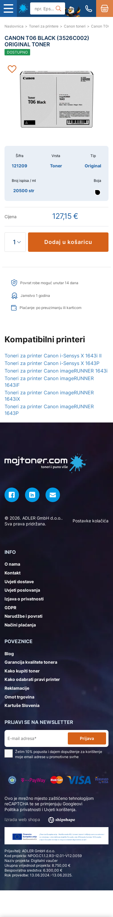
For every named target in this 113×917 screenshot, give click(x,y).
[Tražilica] (47, 8)
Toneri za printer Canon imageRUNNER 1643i (56, 371)
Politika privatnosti (23, 809)
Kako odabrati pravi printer (32, 679)
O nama (12, 564)
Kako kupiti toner (22, 670)
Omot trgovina (19, 696)
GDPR (10, 607)
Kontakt (12, 572)
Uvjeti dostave (19, 581)
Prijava (87, 738)
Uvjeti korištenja (59, 809)
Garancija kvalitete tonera (31, 662)
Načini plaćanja (20, 624)
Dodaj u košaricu (68, 242)
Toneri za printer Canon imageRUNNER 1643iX (49, 395)
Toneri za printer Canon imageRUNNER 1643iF (49, 381)
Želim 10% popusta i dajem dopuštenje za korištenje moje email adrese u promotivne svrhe (53, 754)
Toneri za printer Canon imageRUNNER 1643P (49, 409)
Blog (9, 653)
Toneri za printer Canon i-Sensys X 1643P (52, 363)
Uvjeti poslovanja (22, 590)
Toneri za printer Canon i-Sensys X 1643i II (53, 356)
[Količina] (15, 242)
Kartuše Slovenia (22, 705)
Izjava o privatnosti (24, 598)
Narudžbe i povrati (23, 616)
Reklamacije (17, 688)
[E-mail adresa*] (37, 738)
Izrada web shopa (42, 820)
